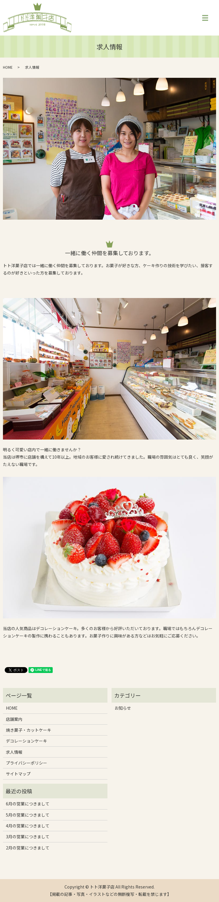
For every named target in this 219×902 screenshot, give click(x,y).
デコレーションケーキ (26, 741)
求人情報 (14, 752)
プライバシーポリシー (26, 763)
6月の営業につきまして (27, 804)
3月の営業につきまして (27, 836)
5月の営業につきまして (27, 815)
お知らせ (123, 708)
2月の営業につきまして (27, 848)
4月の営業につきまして (27, 826)
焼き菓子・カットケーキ (28, 730)
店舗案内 (14, 719)
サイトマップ (18, 774)
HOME (8, 67)
